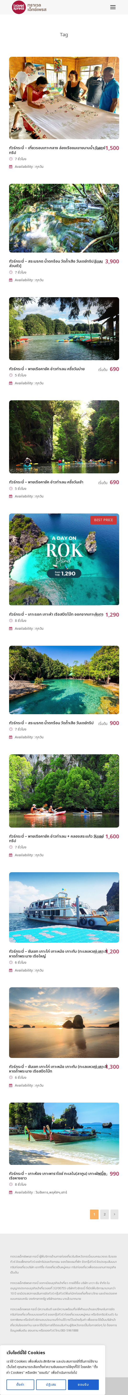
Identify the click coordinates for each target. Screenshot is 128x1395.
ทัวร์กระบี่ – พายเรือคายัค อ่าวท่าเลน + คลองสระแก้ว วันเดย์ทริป (56, 839)
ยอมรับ (83, 1384)
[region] (52, 1370)
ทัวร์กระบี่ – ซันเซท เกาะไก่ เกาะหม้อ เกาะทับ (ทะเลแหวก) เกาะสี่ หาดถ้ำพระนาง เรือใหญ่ (58, 954)
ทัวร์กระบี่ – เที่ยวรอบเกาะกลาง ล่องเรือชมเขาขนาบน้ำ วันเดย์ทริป (57, 150)
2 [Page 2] (105, 1214)
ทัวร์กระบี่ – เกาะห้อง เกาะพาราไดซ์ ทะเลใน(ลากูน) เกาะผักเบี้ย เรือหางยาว (57, 1176)
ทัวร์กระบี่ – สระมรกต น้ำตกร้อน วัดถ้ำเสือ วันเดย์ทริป (51, 723)
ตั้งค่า (20, 1384)
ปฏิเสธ (51, 1384)
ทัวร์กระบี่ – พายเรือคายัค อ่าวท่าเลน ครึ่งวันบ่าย (47, 369)
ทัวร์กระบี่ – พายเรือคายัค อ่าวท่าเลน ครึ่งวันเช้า (46, 482)
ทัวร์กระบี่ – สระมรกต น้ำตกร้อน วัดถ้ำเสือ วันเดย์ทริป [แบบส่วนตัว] (56, 264)
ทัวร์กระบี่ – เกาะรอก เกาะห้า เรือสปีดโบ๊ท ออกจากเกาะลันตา (56, 614)
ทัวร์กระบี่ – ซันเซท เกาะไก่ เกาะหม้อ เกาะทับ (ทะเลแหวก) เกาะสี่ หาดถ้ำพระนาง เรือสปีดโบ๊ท (58, 1069)
